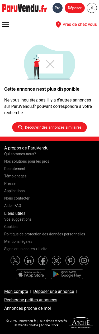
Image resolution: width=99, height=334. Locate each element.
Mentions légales (18, 241)
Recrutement (14, 169)
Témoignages (15, 176)
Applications (14, 191)
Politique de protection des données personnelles (44, 234)
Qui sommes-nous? (20, 154)
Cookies (10, 227)
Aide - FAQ (12, 206)
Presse (10, 183)
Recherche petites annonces (30, 299)
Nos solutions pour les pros (26, 161)
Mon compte (16, 291)
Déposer (75, 8)
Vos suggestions (18, 219)
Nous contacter (17, 198)
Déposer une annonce (53, 291)
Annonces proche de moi (27, 308)
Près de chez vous (75, 24)
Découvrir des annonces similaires (49, 127)
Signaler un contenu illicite (25, 249)
